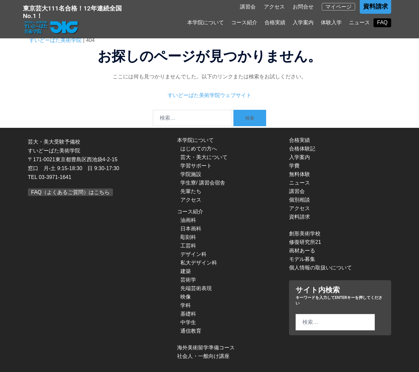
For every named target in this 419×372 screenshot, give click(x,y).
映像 (185, 297)
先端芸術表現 (196, 288)
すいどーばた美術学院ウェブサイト (209, 95)
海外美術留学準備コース (206, 347)
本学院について (205, 23)
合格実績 (274, 23)
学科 (185, 305)
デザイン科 (193, 254)
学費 (294, 165)
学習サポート (196, 165)
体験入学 (331, 23)
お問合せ (303, 8)
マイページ (338, 8)
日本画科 (190, 228)
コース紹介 (244, 23)
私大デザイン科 (198, 262)
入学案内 (303, 23)
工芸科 (188, 245)
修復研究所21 (305, 242)
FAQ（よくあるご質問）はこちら (70, 192)
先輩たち (190, 191)
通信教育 (190, 331)
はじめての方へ (198, 148)
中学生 (188, 322)
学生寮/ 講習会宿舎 (202, 183)
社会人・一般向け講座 (203, 356)
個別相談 (299, 200)
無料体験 (299, 174)
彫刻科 (188, 237)
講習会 (248, 8)
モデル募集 (302, 259)
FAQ (382, 23)
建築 (185, 271)
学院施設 (190, 174)
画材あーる (302, 250)
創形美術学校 (304, 233)
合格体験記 (302, 148)
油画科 (188, 220)
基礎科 (188, 314)
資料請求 (375, 7)
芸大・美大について (204, 157)
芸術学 (188, 280)
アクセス (274, 8)
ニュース (359, 23)
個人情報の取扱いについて (320, 267)
